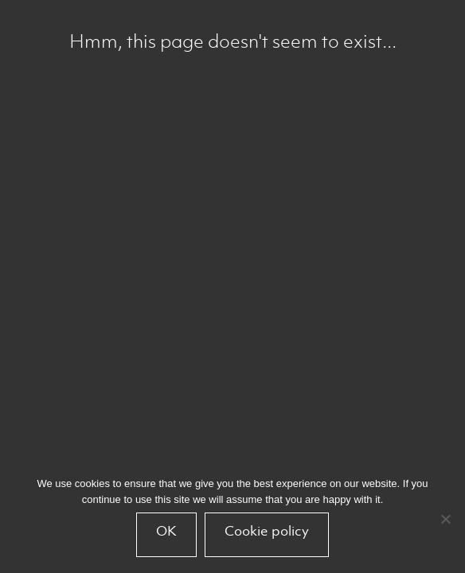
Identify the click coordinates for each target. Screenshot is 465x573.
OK (166, 531)
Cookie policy (267, 531)
